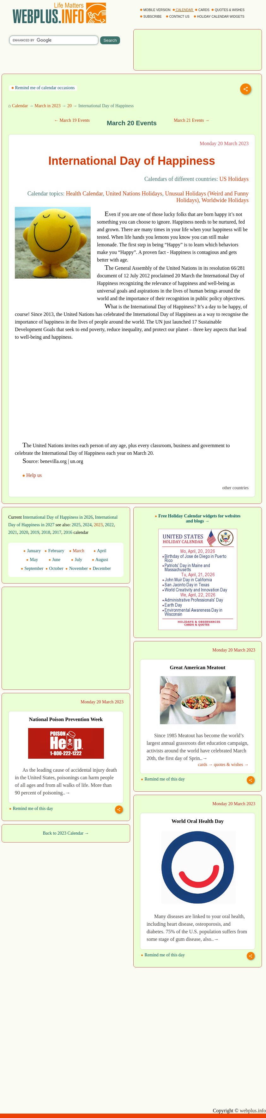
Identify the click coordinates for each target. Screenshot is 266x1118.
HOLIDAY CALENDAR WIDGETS (219, 16)
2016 (67, 532)
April (100, 550)
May (32, 559)
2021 (12, 532)
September (32, 568)
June (54, 559)
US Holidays (234, 179)
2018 (45, 532)
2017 (56, 532)
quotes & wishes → (231, 764)
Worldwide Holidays (225, 200)
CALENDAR (183, 10)
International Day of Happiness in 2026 (58, 517)
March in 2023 (47, 105)
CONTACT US (178, 16)
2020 (23, 532)
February (54, 550)
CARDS (202, 10)
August (100, 559)
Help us (32, 475)
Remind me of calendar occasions (43, 87)
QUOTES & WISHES (228, 10)
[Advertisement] (198, 49)
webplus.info (253, 1110)
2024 (87, 524)
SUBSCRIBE (151, 16)
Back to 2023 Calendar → (66, 833)
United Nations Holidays (134, 193)
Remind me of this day (163, 779)
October (54, 568)
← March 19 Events (72, 120)
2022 (109, 524)
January (32, 550)
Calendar (20, 105)
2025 (76, 524)
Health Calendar (84, 193)
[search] (53, 40)
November (76, 568)
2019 (34, 532)
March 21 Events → (191, 120)
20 (69, 105)
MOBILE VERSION (155, 10)
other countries (235, 487)
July (76, 559)
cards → (205, 764)
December (100, 568)
